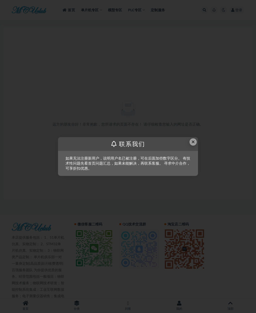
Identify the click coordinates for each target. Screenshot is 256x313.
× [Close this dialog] (193, 141)
